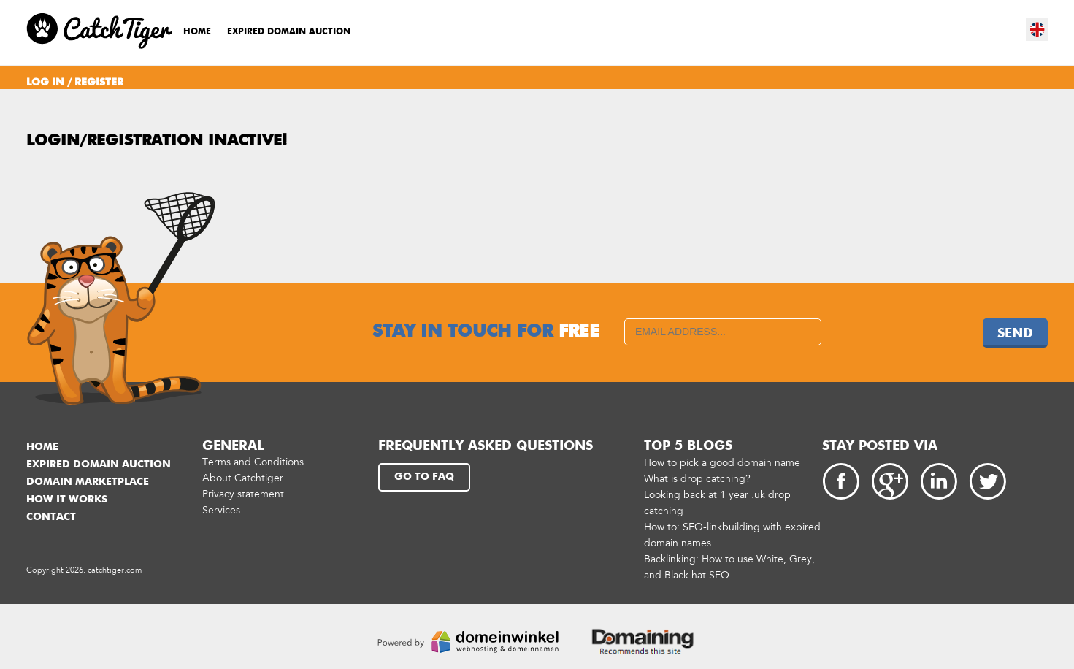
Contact (51, 517)
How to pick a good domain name (722, 462)
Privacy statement (243, 494)
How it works (66, 499)
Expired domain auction (288, 32)
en (1037, 29)
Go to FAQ (424, 477)
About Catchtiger (242, 478)
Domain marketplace (87, 482)
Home (197, 32)
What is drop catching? (697, 479)
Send (1015, 333)
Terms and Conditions (253, 462)
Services (221, 510)
